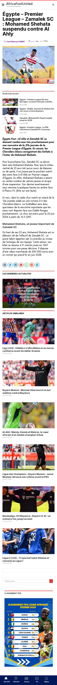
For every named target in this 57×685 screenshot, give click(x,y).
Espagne (28, 284)
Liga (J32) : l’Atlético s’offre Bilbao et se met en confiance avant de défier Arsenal (28, 293)
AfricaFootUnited (19, 4)
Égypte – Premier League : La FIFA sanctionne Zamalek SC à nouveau (35, 128)
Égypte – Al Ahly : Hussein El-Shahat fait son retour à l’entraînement (37, 110)
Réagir (46, 41)
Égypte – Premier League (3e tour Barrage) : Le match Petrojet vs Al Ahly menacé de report (36, 101)
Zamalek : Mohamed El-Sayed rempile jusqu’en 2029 (36, 119)
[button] (4, 265)
